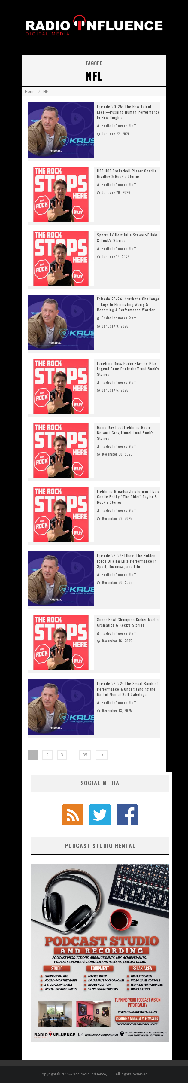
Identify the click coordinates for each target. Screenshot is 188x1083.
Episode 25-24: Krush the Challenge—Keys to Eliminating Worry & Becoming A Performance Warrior (128, 304)
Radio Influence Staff (119, 125)
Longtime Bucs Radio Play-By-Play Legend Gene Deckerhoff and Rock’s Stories (128, 369)
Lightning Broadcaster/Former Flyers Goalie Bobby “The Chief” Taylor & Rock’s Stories (128, 497)
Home (30, 91)
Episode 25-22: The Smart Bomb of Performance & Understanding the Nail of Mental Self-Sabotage (127, 689)
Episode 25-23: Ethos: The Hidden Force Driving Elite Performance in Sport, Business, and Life (127, 561)
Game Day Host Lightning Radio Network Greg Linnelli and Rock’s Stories (125, 433)
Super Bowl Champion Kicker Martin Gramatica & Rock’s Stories (128, 622)
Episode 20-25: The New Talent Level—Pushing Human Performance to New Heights (128, 112)
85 (85, 755)
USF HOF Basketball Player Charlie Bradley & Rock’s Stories (127, 173)
